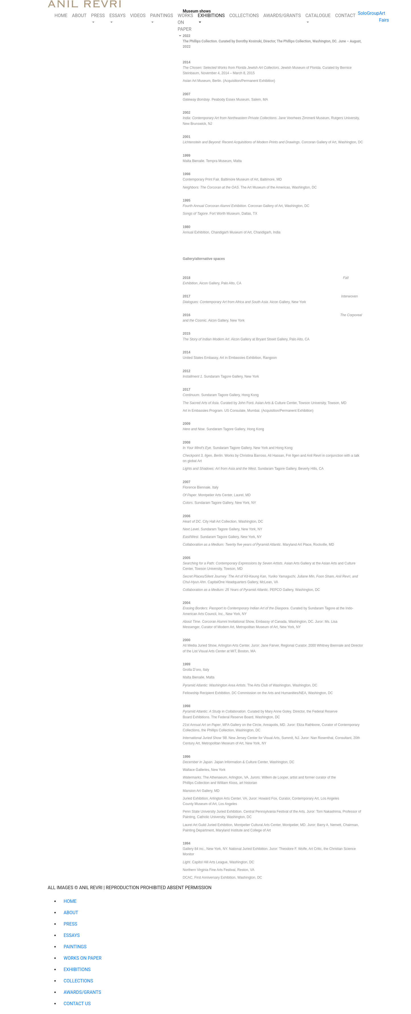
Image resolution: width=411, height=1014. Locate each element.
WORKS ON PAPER (83, 958)
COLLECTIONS (78, 981)
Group (373, 13)
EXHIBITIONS (77, 969)
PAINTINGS (161, 15)
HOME (62, 15)
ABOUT (79, 15)
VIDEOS (138, 15)
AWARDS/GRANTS (82, 992)
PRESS (98, 15)
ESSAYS (117, 15)
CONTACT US (77, 1003)
